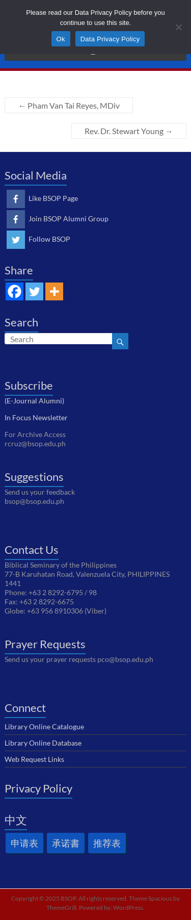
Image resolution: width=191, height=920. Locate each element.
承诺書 (65, 843)
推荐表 (107, 843)
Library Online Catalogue (44, 726)
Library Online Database (43, 742)
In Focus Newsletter (36, 417)
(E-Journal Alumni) (34, 400)
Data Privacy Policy (110, 39)
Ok (61, 39)
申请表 (24, 843)
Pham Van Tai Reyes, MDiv (69, 105)
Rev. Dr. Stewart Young (129, 131)
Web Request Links (34, 759)
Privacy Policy (38, 788)
